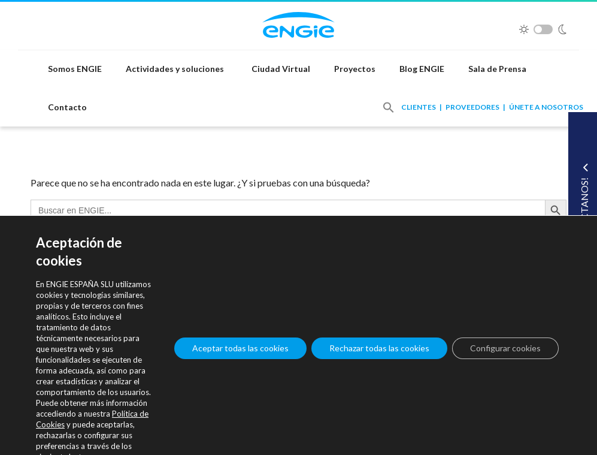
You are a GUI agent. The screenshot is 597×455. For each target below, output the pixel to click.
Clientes (418, 107)
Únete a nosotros (546, 107)
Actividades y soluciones (175, 69)
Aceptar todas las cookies (240, 348)
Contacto (67, 107)
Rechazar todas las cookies (379, 348)
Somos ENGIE (75, 69)
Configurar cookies (505, 348)
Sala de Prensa (497, 69)
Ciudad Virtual (280, 69)
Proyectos (354, 69)
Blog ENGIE (421, 69)
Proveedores (472, 107)
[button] (388, 107)
